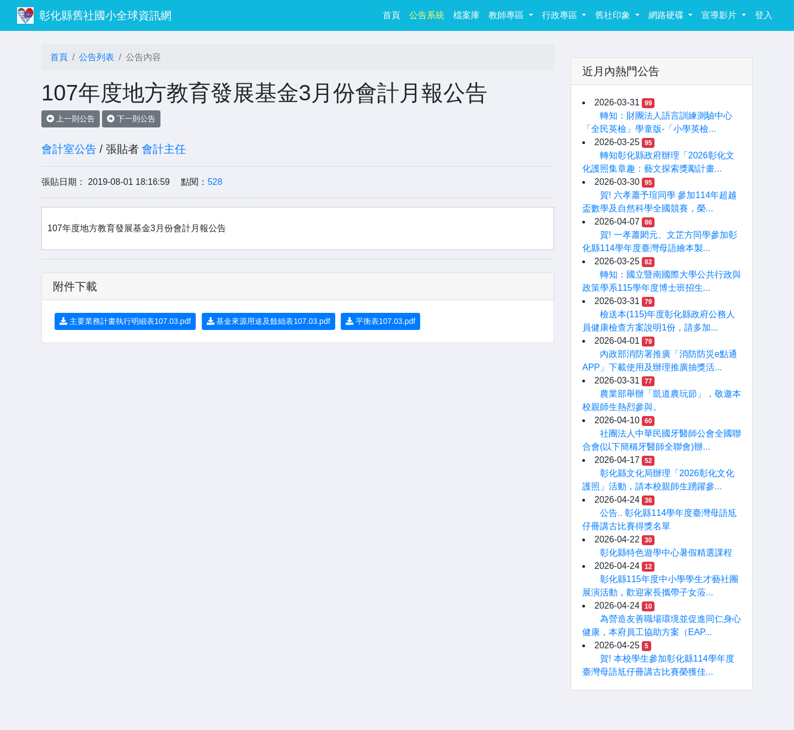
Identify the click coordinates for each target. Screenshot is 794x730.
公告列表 (96, 57)
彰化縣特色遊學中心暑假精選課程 (666, 552)
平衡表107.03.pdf (380, 321)
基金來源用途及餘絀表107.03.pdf (268, 321)
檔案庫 (466, 15)
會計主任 (164, 149)
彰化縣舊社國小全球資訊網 (105, 15)
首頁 (394, 14)
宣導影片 (720, 15)
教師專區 (507, 15)
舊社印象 (613, 15)
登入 (763, 15)
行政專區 (561, 15)
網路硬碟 (667, 15)
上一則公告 (70, 118)
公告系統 (426, 15)
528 (214, 182)
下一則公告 (131, 118)
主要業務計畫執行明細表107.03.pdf (125, 321)
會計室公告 (68, 149)
